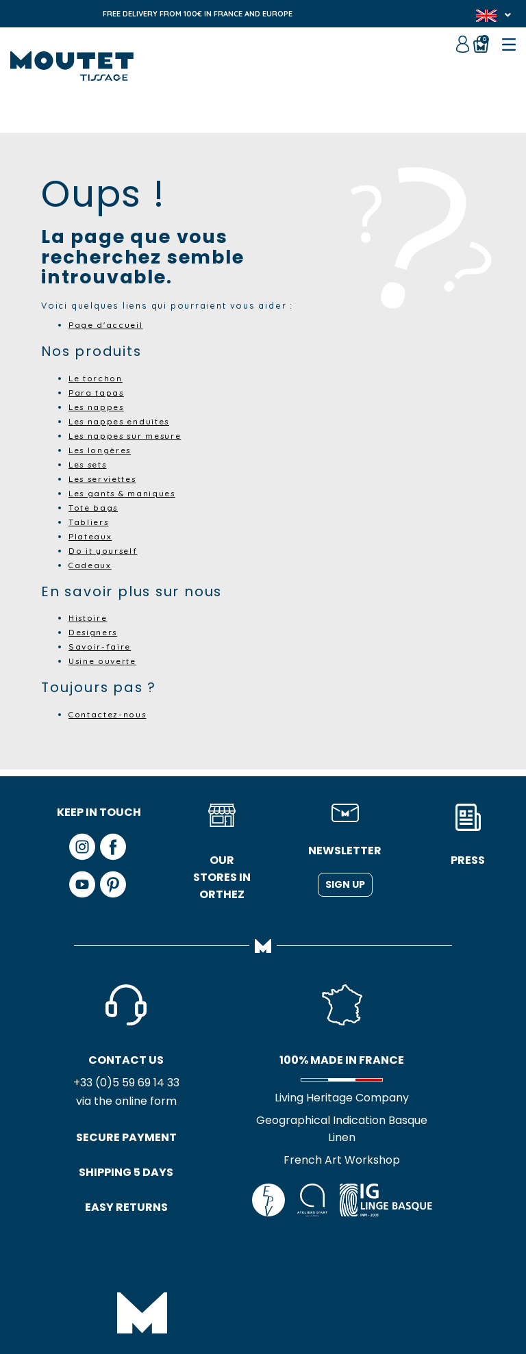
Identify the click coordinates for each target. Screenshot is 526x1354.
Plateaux (91, 536)
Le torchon (97, 377)
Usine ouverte (105, 660)
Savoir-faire (101, 646)
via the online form (99, 1102)
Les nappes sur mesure (130, 435)
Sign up (345, 884)
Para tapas (97, 392)
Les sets (90, 464)
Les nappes (98, 406)
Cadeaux (91, 564)
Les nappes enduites (123, 421)
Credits (321, 1293)
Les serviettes (106, 478)
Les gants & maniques (126, 492)
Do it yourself (105, 550)
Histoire (89, 617)
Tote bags (94, 507)
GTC (225, 1293)
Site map (270, 1293)
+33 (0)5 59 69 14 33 (99, 1083)
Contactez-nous (109, 713)
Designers (95, 631)
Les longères (103, 449)
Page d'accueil (107, 324)
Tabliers (89, 521)
